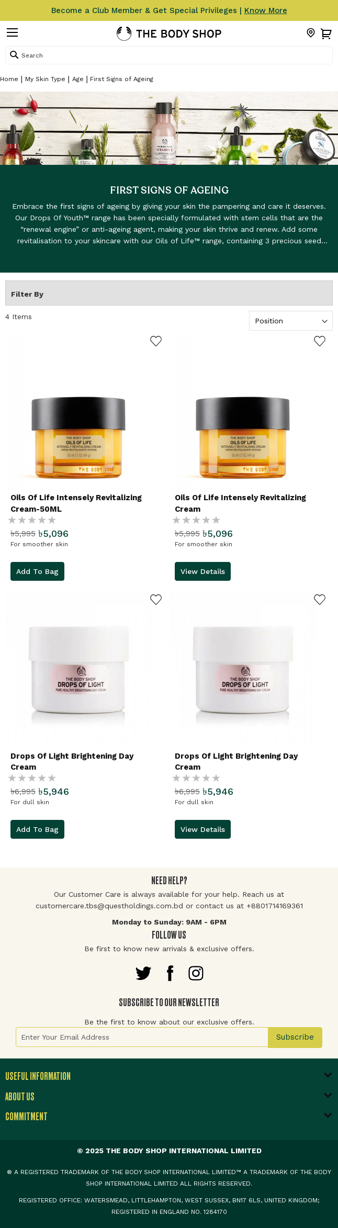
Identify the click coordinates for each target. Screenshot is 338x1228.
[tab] (169, 1079)
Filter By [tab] (27, 294)
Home (9, 79)
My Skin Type (45, 79)
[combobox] (169, 55)
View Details (203, 571)
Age (78, 79)
